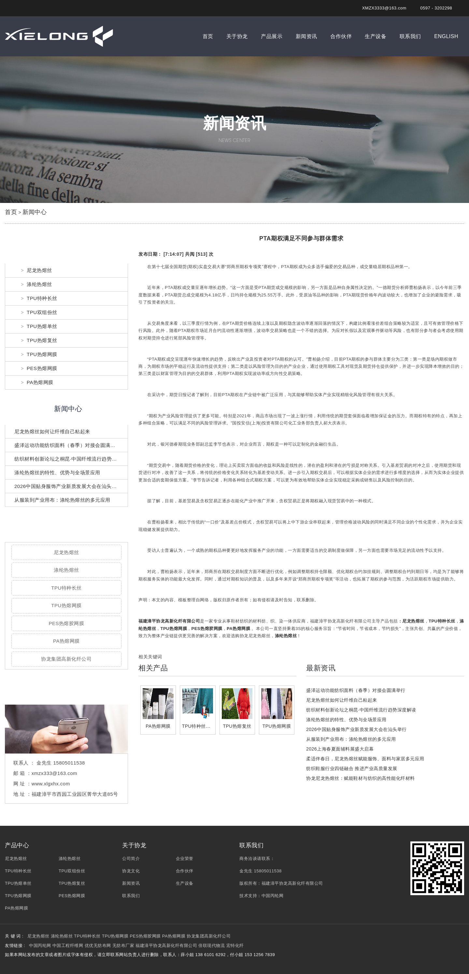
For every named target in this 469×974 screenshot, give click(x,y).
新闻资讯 (306, 36)
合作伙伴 (341, 36)
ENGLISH (446, 36)
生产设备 (375, 36)
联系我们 (410, 36)
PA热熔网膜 (40, 382)
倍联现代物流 (211, 945)
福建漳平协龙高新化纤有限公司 (169, 621)
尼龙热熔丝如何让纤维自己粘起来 (52, 431)
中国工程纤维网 (67, 945)
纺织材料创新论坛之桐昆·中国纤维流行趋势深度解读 (73, 459)
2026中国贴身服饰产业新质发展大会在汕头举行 (68, 486)
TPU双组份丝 (42, 312)
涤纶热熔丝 (39, 284)
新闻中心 (34, 212)
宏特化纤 (235, 945)
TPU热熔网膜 (42, 354)
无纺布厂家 (123, 945)
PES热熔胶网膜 (66, 623)
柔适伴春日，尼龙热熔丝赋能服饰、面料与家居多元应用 (365, 758)
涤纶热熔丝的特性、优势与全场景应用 (57, 472)
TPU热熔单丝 (42, 326)
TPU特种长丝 (42, 298)
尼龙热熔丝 (39, 270)
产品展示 (271, 36)
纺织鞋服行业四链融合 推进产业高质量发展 (351, 768)
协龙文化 (131, 870)
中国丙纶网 (273, 895)
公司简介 (131, 858)
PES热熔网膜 (42, 368)
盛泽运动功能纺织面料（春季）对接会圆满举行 (67, 445)
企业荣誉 (184, 858)
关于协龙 (237, 36)
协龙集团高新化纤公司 (66, 659)
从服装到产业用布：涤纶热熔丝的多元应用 (62, 500)
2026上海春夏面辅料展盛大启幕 (340, 749)
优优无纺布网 (98, 945)
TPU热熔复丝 (42, 340)
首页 (208, 36)
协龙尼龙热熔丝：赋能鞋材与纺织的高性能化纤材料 (360, 778)
